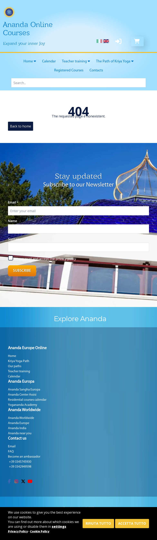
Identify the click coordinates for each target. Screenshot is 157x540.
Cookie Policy (39, 531)
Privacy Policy (18, 531)
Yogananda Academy (22, 405)
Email (13, 202)
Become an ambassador (24, 456)
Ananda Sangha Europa (24, 389)
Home (30, 61)
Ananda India (17, 428)
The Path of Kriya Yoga (114, 61)
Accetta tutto (132, 523)
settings (59, 526)
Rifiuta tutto (98, 523)
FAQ (11, 451)
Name (12, 221)
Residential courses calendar (27, 400)
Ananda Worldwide (21, 418)
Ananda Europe (18, 423)
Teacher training (76, 61)
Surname (15, 239)
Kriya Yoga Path (18, 361)
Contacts (96, 70)
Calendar (49, 61)
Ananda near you (19, 433)
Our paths (14, 366)
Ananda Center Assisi (22, 394)
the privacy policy (63, 258)
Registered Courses (68, 70)
